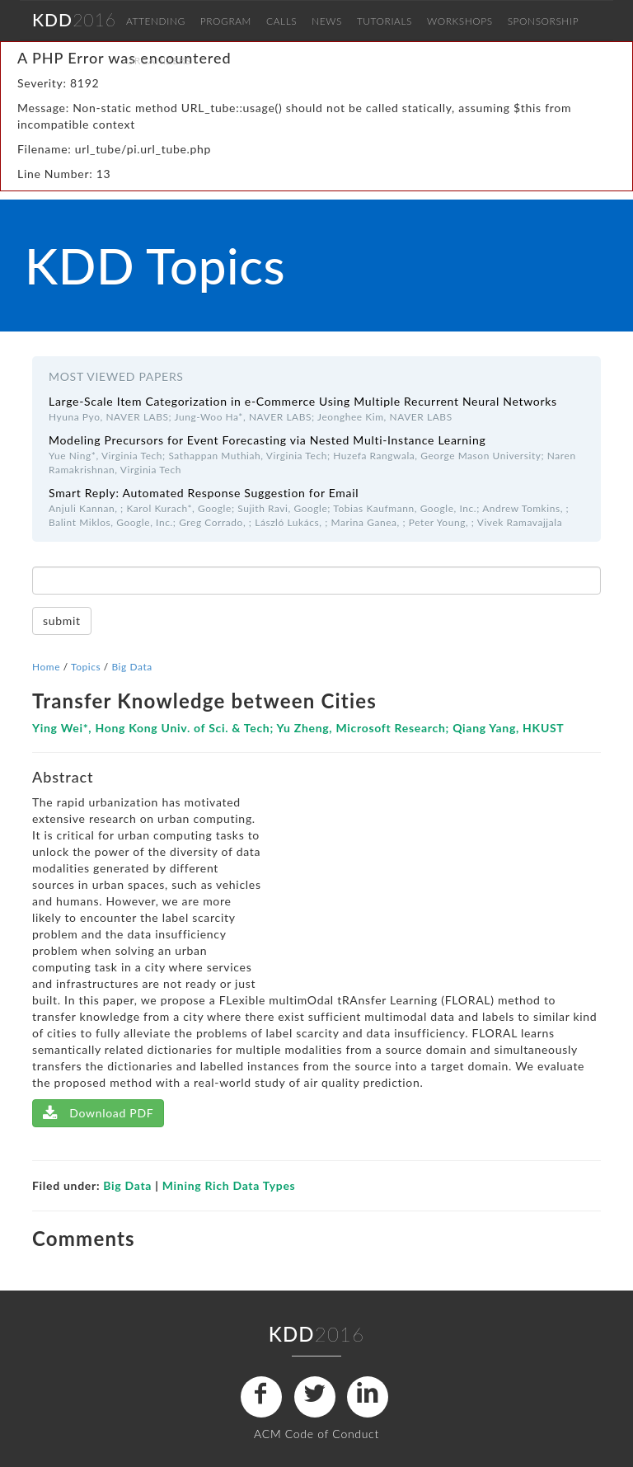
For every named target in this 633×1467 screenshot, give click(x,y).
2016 (74, 19)
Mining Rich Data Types (229, 1185)
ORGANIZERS (158, 60)
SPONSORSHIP (543, 21)
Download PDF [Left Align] (98, 1113)
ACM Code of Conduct (316, 1434)
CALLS (281, 21)
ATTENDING (155, 21)
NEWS (327, 21)
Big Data (131, 667)
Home (46, 667)
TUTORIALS (384, 21)
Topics (86, 667)
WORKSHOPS (460, 21)
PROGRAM (225, 21)
